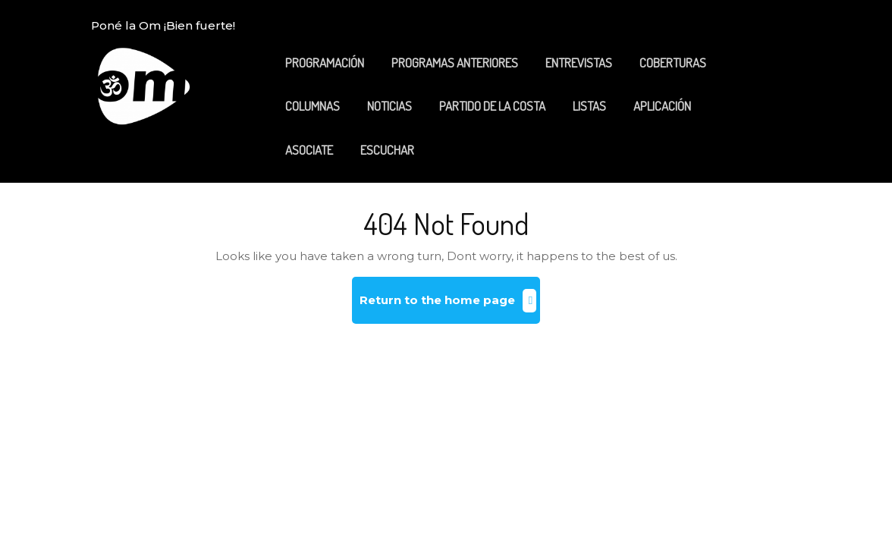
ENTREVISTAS (578, 63)
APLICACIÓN (662, 106)
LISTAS (589, 106)
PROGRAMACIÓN (324, 63)
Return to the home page (450, 306)
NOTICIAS (389, 106)
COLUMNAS (312, 106)
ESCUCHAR (387, 150)
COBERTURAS (672, 63)
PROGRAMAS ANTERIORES (454, 63)
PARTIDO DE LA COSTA (492, 106)
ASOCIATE (309, 150)
